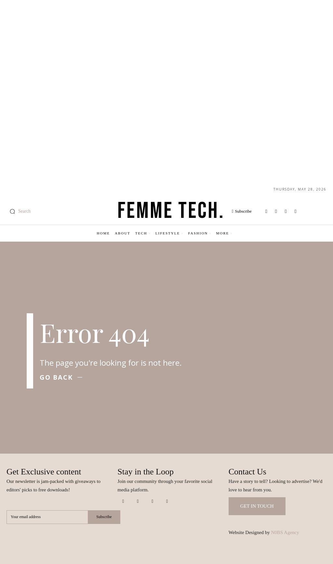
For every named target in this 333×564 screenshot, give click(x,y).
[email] (47, 517)
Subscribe (104, 517)
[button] (19, 211)
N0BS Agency (285, 532)
